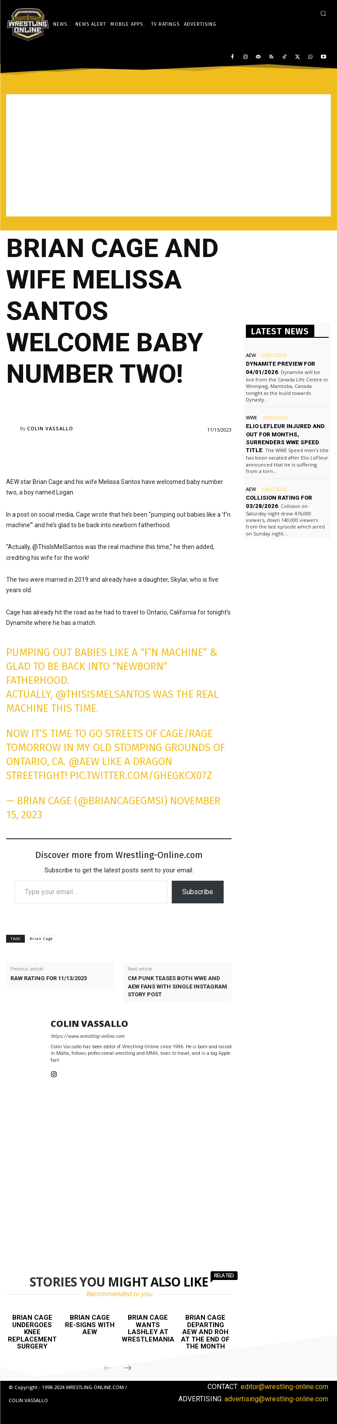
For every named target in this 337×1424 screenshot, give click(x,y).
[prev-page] (107, 1368)
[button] (323, 13)
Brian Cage (41, 939)
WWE (251, 417)
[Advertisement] (168, 155)
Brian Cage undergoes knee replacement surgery (32, 1332)
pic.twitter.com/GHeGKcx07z (141, 775)
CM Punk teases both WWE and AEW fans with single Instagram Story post (177, 986)
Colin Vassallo (50, 428)
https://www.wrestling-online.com (87, 1036)
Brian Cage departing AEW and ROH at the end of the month (205, 1332)
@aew (83, 761)
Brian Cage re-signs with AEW (90, 1325)
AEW (251, 355)
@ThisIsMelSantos (102, 694)
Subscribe (197, 892)
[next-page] (127, 1368)
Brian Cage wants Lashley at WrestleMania (148, 1328)
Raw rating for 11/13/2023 (48, 978)
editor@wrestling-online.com (284, 1387)
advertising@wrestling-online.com (276, 1398)
